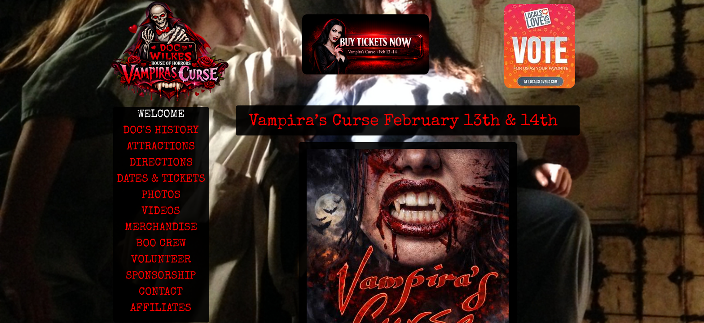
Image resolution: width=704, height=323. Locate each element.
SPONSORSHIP (161, 276)
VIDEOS (160, 211)
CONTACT (161, 292)
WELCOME (161, 114)
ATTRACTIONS (161, 147)
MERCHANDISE (161, 228)
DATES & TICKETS (161, 179)
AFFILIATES (160, 308)
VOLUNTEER (161, 260)
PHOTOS (160, 195)
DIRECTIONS (161, 163)
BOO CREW (161, 244)
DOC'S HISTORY (160, 131)
